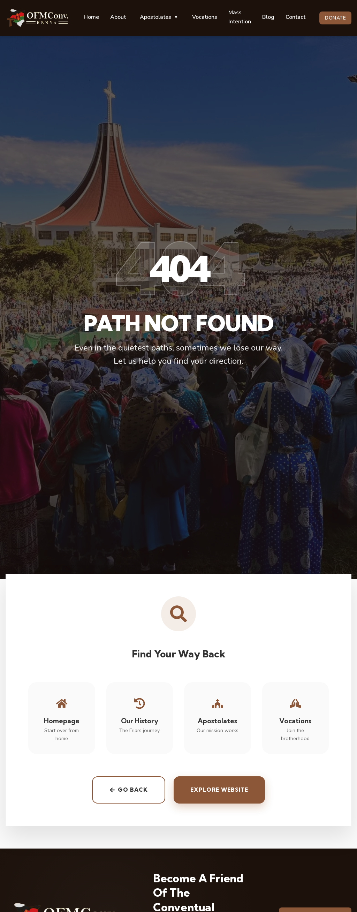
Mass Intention (239, 17)
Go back (128, 791)
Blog (268, 17)
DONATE (335, 18)
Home (91, 17)
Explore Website (219, 791)
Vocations (204, 17)
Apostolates (159, 17)
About (118, 17)
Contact (295, 17)
